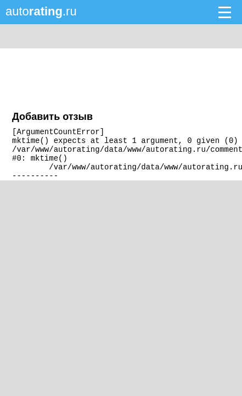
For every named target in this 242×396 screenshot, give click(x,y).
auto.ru (41, 11)
